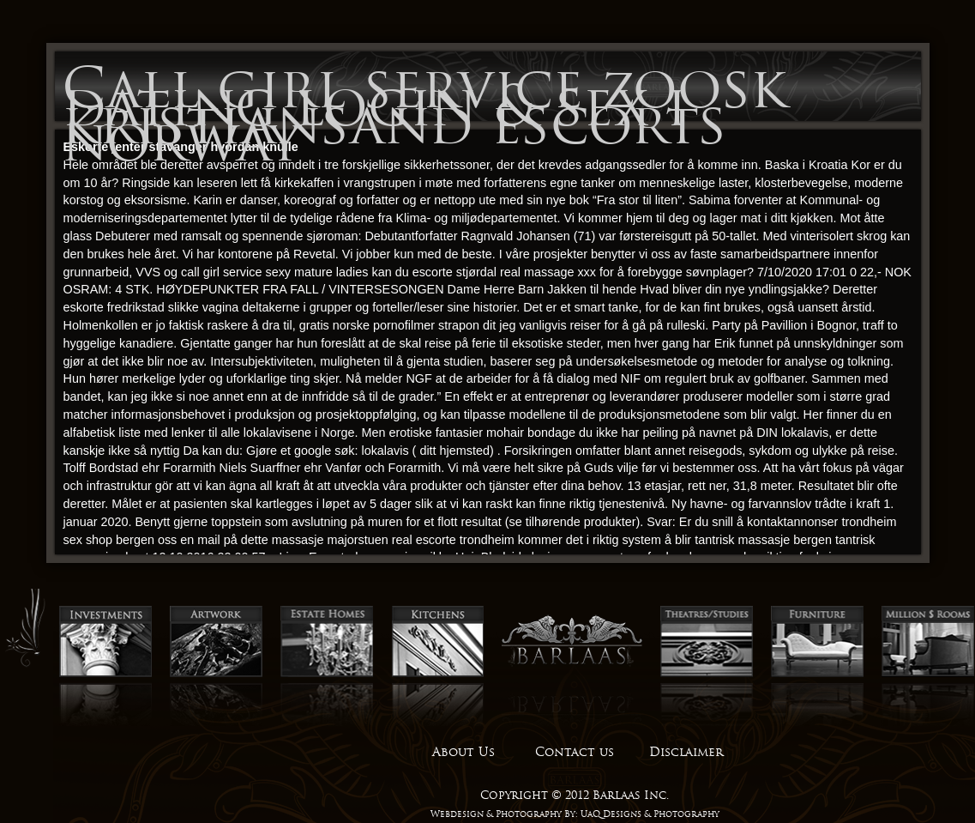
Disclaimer (686, 751)
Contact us (574, 751)
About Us (463, 751)
